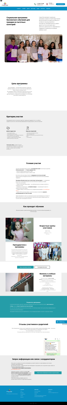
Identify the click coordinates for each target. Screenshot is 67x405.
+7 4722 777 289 (40, 3)
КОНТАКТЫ (43, 8)
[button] (60, 4)
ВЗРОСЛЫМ (33, 8)
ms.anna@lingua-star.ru (15, 369)
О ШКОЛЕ (19, 8)
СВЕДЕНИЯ (48, 8)
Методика (21, 392)
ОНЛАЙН (23, 8)
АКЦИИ (38, 8)
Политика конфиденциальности (53, 392)
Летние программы (37, 391)
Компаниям (36, 392)
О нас (21, 391)
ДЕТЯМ (28, 8)
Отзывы (21, 395)
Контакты (50, 389)
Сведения (49, 391)
